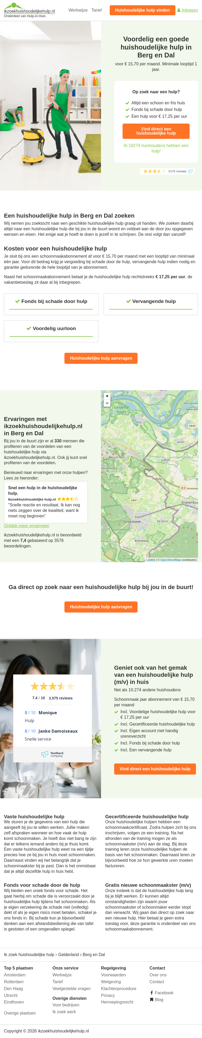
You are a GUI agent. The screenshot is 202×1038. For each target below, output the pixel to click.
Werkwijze (78, 10)
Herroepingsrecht (117, 1002)
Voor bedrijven (66, 1005)
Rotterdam (14, 982)
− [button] (107, 403)
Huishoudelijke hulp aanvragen (101, 358)
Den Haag (13, 988)
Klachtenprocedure (118, 988)
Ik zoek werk (64, 1012)
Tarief (97, 10)
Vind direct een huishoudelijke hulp (156, 131)
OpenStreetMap (170, 559)
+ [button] (107, 396)
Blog (158, 999)
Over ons (158, 975)
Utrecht (11, 995)
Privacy (108, 995)
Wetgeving (111, 982)
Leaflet (151, 559)
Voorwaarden (113, 975)
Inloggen (187, 10)
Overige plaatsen (20, 1013)
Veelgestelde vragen (72, 988)
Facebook (164, 993)
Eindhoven (14, 1002)
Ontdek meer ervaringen (26, 525)
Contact (157, 982)
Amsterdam (15, 975)
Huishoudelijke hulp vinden (142, 10)
